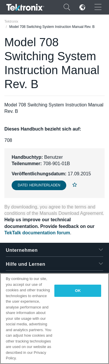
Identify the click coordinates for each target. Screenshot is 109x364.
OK (78, 290)
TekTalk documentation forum (37, 232)
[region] (54, 318)
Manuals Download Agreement (71, 213)
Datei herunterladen (39, 185)
